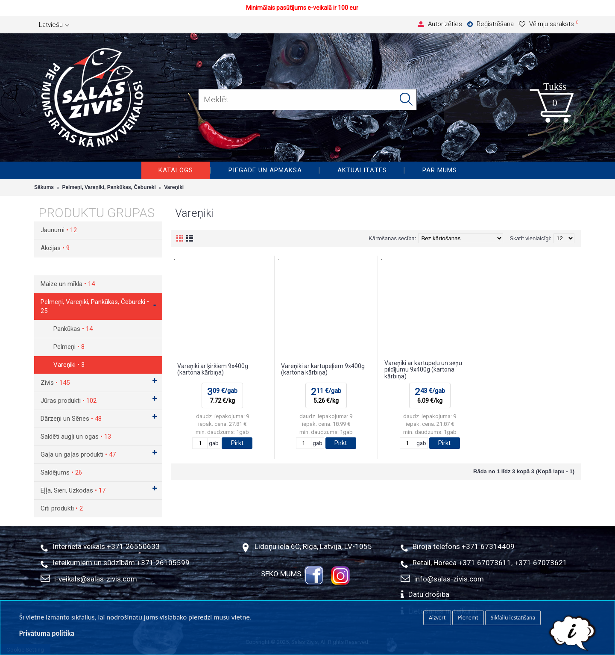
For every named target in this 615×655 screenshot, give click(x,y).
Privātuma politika (46, 633)
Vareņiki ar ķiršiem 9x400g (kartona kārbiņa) (212, 369)
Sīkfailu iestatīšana (513, 617)
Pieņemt (468, 617)
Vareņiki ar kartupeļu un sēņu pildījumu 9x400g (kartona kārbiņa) (423, 370)
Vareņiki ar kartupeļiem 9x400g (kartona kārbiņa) (323, 369)
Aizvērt (437, 617)
